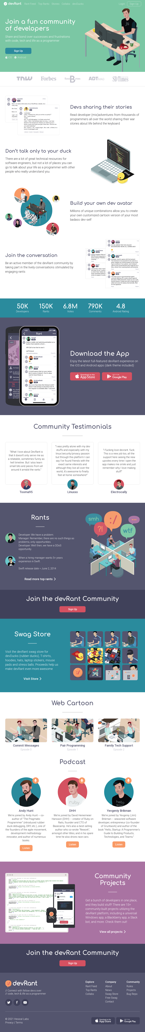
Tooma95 (26, 492)
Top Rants (43, 3)
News (108, 990)
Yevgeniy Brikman (119, 811)
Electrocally (119, 492)
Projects (131, 990)
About (108, 986)
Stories (55, 3)
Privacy (9, 1022)
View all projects (113, 932)
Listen (26, 848)
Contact (109, 1001)
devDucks (78, 3)
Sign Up (134, 3)
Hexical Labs (21, 1018)
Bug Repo (132, 993)
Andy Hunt (26, 811)
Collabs (66, 3)
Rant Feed (30, 3)
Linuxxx (72, 492)
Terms (19, 1022)
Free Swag (111, 997)
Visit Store (32, 679)
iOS (8, 57)
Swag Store (111, 993)
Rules (130, 986)
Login (122, 3)
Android (20, 57)
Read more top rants (40, 579)
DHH (72, 811)
